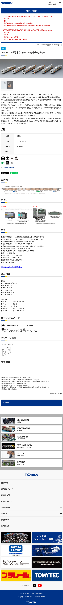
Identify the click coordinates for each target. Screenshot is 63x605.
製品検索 (4, 482)
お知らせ (4, 513)
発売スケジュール (7, 489)
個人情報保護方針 (37, 593)
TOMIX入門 (5, 495)
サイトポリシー (24, 593)
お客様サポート (6, 519)
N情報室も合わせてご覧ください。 (11, 267)
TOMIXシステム (6, 501)
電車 (3, 48)
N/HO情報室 (5, 507)
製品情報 (31, 402)
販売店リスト (5, 526)
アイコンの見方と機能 (9, 167)
